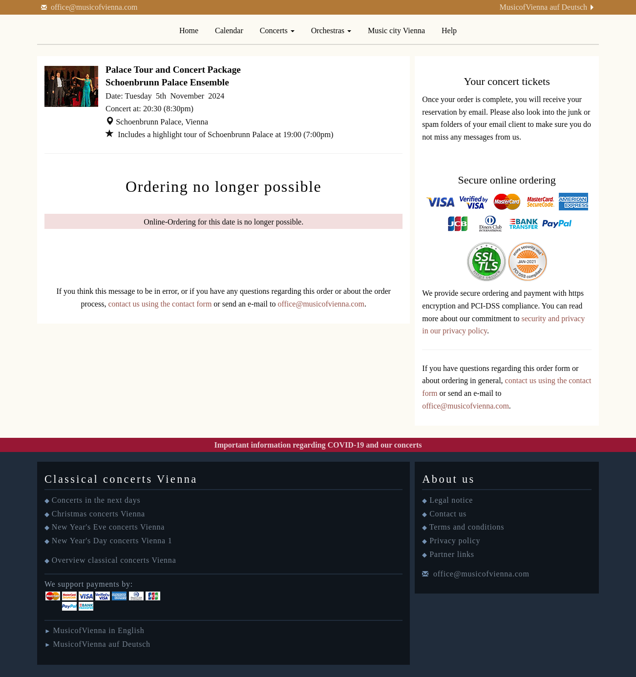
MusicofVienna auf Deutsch (543, 7)
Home (188, 30)
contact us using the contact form (160, 304)
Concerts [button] (277, 30)
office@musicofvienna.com (94, 7)
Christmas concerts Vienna (98, 514)
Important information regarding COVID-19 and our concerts (318, 445)
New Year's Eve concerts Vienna (108, 527)
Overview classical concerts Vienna (114, 560)
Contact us (447, 514)
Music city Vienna (396, 30)
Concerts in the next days (96, 500)
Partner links (451, 554)
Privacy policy (454, 540)
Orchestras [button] (331, 30)
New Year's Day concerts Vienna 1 (112, 540)
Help (449, 30)
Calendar (229, 30)
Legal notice (451, 500)
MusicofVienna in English (98, 630)
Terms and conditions (467, 527)
